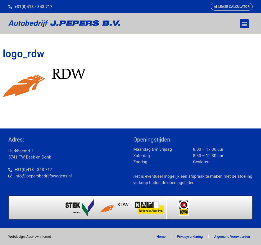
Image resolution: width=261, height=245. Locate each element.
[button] (244, 23)
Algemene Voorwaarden (232, 237)
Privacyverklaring (190, 237)
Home (161, 237)
